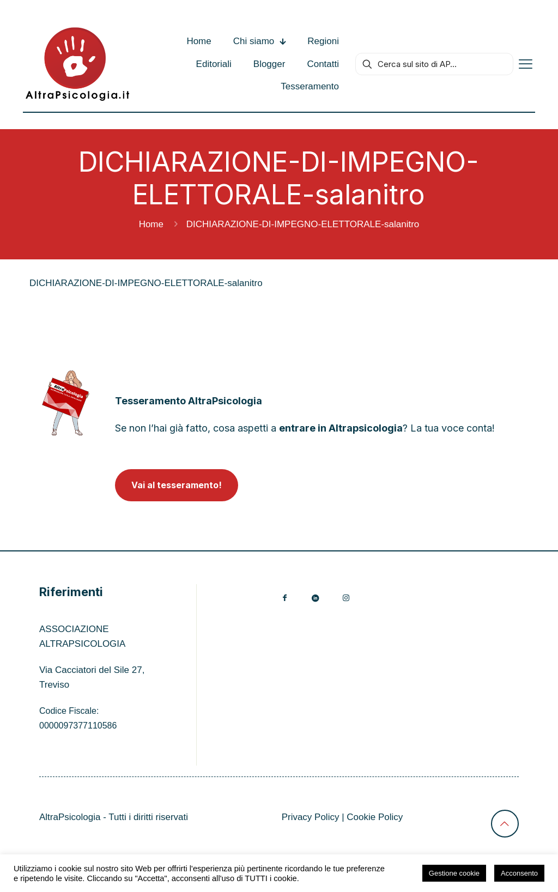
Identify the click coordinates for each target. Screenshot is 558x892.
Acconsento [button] (519, 873)
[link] (65, 403)
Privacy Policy (310, 817)
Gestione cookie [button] (454, 873)
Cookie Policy (375, 817)
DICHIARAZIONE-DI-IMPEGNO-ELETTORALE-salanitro (146, 283)
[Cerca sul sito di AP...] (434, 64)
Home (151, 224)
